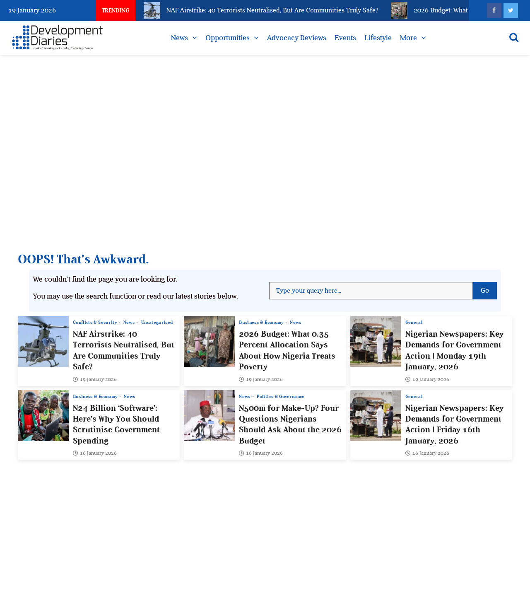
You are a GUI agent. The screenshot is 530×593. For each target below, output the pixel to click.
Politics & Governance (280, 396)
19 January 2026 (95, 379)
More (408, 38)
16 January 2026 (95, 453)
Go (489, 288)
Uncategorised (157, 322)
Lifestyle (378, 38)
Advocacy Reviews (296, 38)
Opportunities (227, 38)
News (179, 38)
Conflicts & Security (95, 322)
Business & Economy (262, 322)
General (413, 322)
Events (345, 38)
